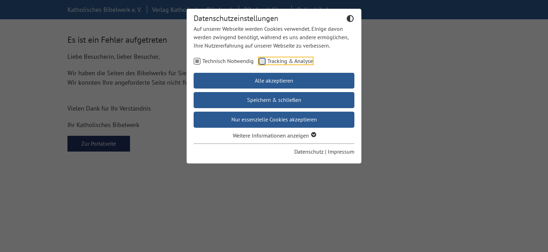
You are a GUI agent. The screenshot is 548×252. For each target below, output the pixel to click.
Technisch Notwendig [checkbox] (228, 60)
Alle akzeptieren (274, 80)
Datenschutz (309, 151)
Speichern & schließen (274, 99)
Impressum (341, 151)
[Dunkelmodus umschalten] (350, 19)
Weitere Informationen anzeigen (274, 135)
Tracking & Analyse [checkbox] (290, 60)
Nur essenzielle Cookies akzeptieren (274, 119)
